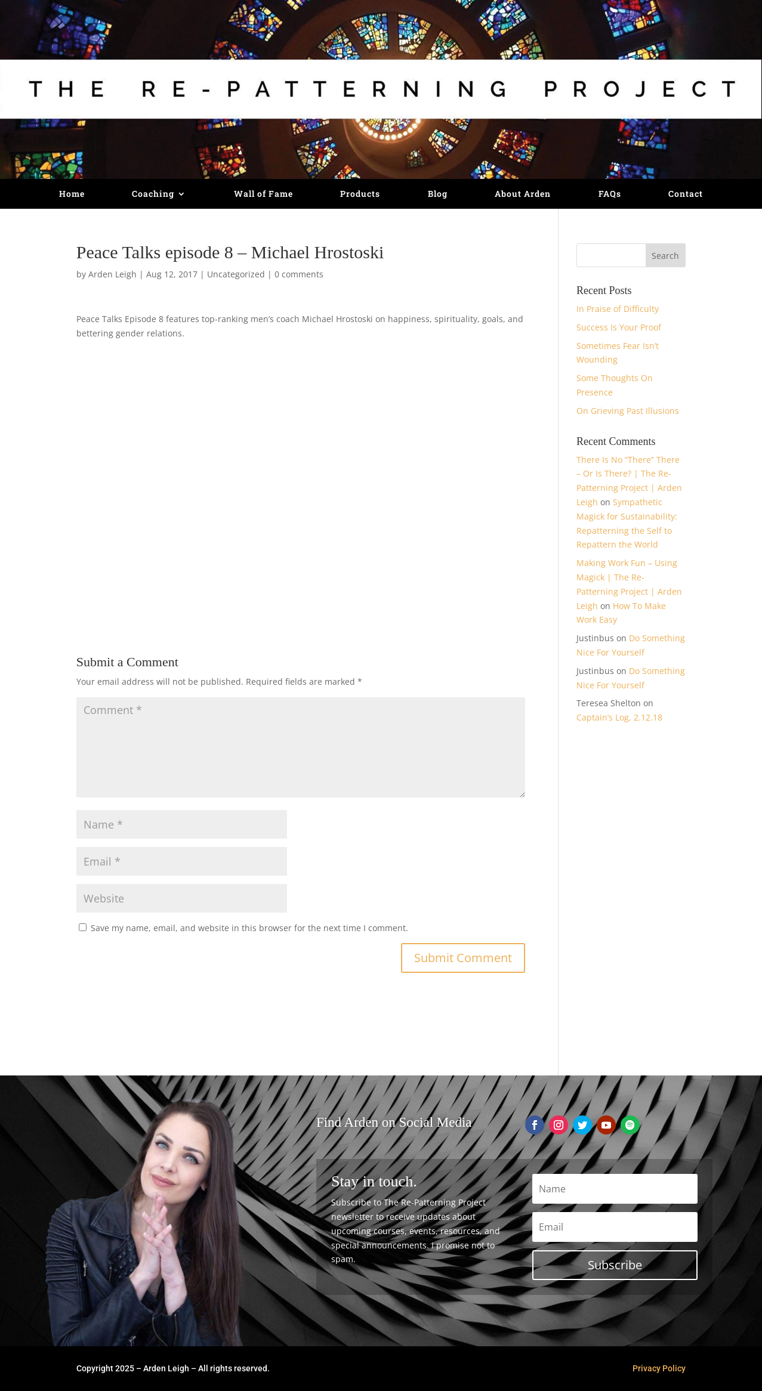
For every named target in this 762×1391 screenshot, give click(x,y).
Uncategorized (236, 274)
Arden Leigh (112, 274)
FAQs (610, 194)
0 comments (298, 274)
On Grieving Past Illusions (627, 410)
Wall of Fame (263, 194)
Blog (438, 194)
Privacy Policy (659, 1368)
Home (72, 194)
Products (360, 194)
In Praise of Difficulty (617, 308)
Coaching (153, 194)
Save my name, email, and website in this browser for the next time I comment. (249, 927)
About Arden (523, 194)
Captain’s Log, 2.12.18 (619, 717)
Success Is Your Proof (618, 327)
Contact (685, 194)
